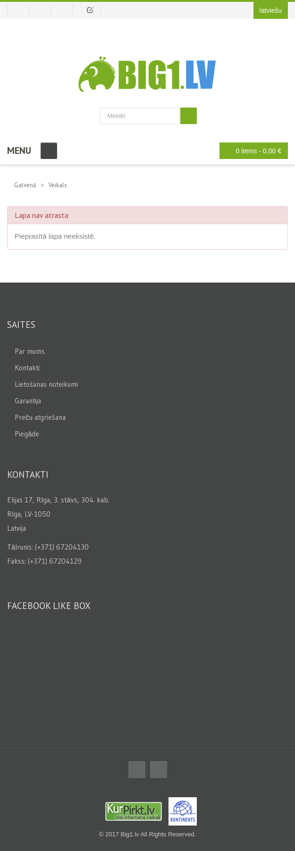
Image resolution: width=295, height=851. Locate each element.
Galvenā (25, 185)
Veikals (58, 185)
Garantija (28, 400)
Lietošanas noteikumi (46, 384)
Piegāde (27, 433)
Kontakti (27, 367)
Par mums (30, 351)
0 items (251, 150)
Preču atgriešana (40, 417)
